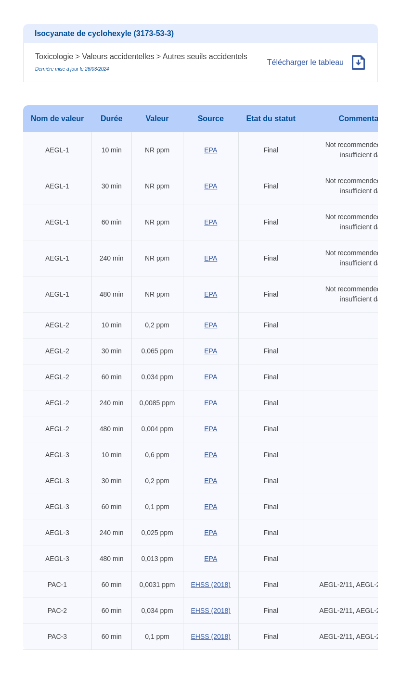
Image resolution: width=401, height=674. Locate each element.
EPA (210, 150)
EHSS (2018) (211, 584)
